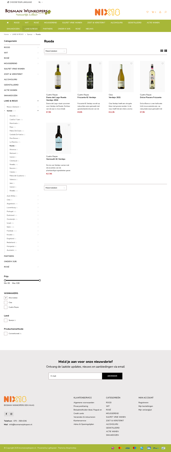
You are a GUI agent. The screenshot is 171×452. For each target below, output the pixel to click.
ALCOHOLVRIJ (117, 22)
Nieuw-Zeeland (14, 107)
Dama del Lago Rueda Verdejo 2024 (56, 98)
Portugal (11, 211)
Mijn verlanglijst (145, 410)
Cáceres (13, 172)
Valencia (14, 180)
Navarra (13, 168)
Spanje (29, 34)
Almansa (14, 150)
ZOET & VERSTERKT (96, 22)
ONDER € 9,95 (64, 29)
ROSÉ (36, 22)
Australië (12, 250)
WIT (27, 22)
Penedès (14, 191)
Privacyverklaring (81, 406)
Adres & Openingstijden (84, 424)
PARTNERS (48, 29)
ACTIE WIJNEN (153, 22)
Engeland (11, 238)
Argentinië (12, 203)
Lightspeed (52, 448)
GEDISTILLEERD (134, 22)
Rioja (13, 127)
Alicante (14, 116)
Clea (10, 302)
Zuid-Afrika (12, 196)
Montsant (14, 153)
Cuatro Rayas (14, 307)
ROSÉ (78, 29)
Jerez (12, 183)
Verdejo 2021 (115, 97)
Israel (10, 223)
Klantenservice (80, 420)
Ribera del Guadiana (18, 176)
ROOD (17, 22)
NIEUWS (89, 29)
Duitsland (12, 215)
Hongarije (11, 246)
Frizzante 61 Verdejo (86, 97)
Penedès (14, 165)
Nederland (12, 242)
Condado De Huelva (17, 135)
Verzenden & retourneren (84, 417)
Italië (10, 227)
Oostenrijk (12, 219)
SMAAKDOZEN (13, 29)
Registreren (143, 402)
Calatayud (14, 161)
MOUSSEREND (50, 22)
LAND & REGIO (31, 29)
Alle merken (13, 298)
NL (40, 2)
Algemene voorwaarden (84, 402)
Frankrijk (12, 231)
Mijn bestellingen (146, 406)
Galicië (13, 187)
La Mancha (15, 142)
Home (6, 34)
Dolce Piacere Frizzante (150, 97)
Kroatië (10, 234)
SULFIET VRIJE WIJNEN (72, 22)
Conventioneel (15, 333)
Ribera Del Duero (17, 131)
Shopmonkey (71, 448)
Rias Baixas (15, 138)
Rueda (38, 34)
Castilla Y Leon (16, 120)
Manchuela (15, 123)
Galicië (13, 157)
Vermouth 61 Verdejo (55, 159)
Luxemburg (12, 207)
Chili (9, 200)
